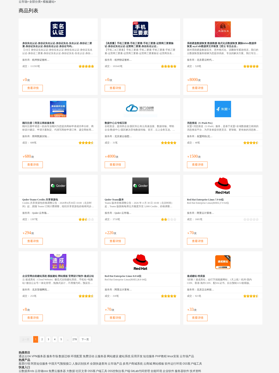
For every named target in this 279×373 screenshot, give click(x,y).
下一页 (85, 339)
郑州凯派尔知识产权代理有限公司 (41, 136)
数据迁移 (64, 356)
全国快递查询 (98, 363)
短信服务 (149, 356)
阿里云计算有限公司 (205, 213)
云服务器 (100, 356)
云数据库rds (26, 371)
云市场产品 (187, 356)
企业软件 (168, 371)
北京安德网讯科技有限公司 (41, 289)
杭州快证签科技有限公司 (41, 59)
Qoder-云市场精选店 (41, 213)
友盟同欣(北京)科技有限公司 (205, 136)
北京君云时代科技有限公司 (205, 59)
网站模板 (158, 363)
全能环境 (156, 371)
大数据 (70, 371)
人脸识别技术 (80, 363)
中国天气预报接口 (60, 363)
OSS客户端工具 (192, 363)
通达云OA (25, 356)
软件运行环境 (173, 363)
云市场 (23, 1)
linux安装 (173, 356)
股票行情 (24, 363)
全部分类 (35, 1)
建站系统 (124, 356)
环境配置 (76, 356)
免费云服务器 (57, 371)
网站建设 (112, 356)
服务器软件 (182, 371)
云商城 (147, 363)
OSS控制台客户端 (119, 371)
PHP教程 (161, 356)
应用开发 (137, 356)
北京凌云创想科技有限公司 (123, 136)
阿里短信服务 (39, 363)
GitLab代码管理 (140, 371)
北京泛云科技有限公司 (205, 289)
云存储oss (41, 371)
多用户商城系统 (133, 363)
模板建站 (48, 1)
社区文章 (81, 371)
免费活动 (88, 356)
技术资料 (195, 371)
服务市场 (52, 356)
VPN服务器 (39, 356)
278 (75, 339)
